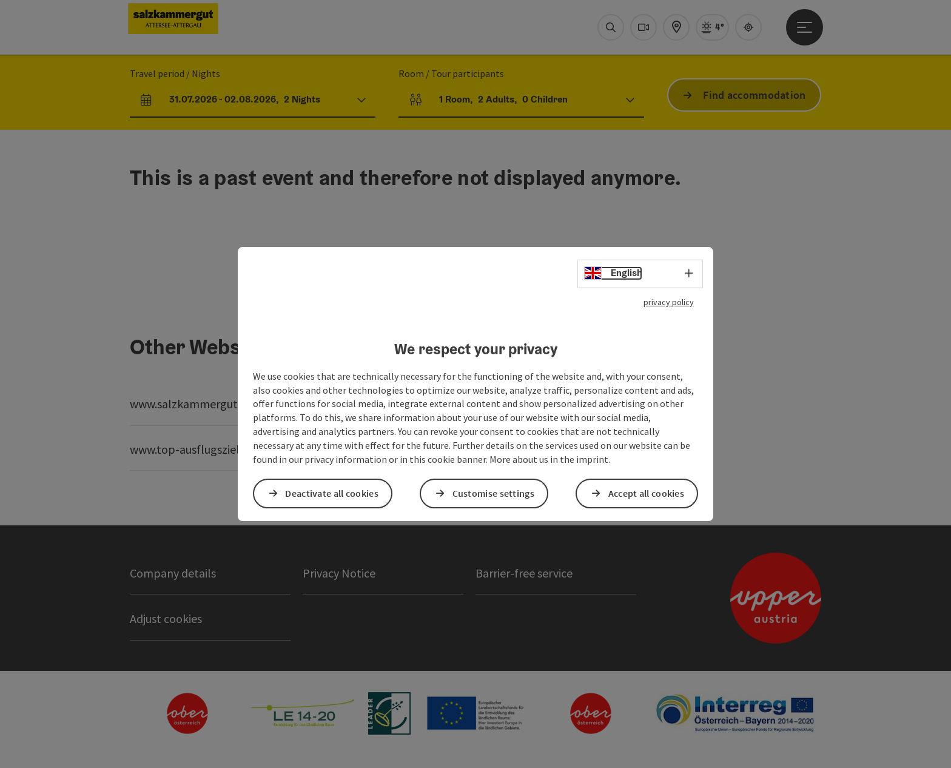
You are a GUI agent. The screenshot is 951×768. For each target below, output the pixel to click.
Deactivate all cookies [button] (331, 493)
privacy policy (669, 302)
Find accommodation (754, 95)
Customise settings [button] (493, 493)
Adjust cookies (166, 618)
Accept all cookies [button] (646, 493)
